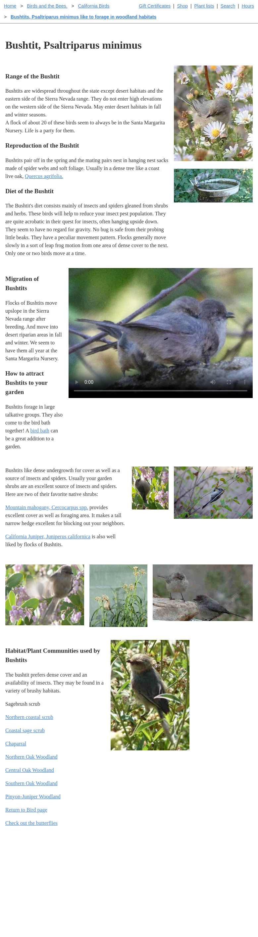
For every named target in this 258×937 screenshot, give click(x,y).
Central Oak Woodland (29, 770)
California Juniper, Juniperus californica (47, 536)
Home (10, 6)
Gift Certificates (155, 6)
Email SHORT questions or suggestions (89, 915)
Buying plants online (152, 871)
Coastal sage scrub (25, 730)
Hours (248, 6)
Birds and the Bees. (47, 6)
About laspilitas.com (215, 881)
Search (228, 6)
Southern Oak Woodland (31, 783)
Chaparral (15, 743)
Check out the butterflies (31, 823)
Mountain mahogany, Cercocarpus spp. (46, 507)
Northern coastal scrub (29, 717)
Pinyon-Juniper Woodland (33, 796)
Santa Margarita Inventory (221, 860)
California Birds (93, 6)
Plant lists (204, 6)
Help (135, 860)
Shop (182, 6)
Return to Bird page (26, 810)
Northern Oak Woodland (31, 757)
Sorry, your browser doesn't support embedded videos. (161, 333)
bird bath (39, 430)
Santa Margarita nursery (218, 871)
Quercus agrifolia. (44, 176)
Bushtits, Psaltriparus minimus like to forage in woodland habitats (83, 17)
